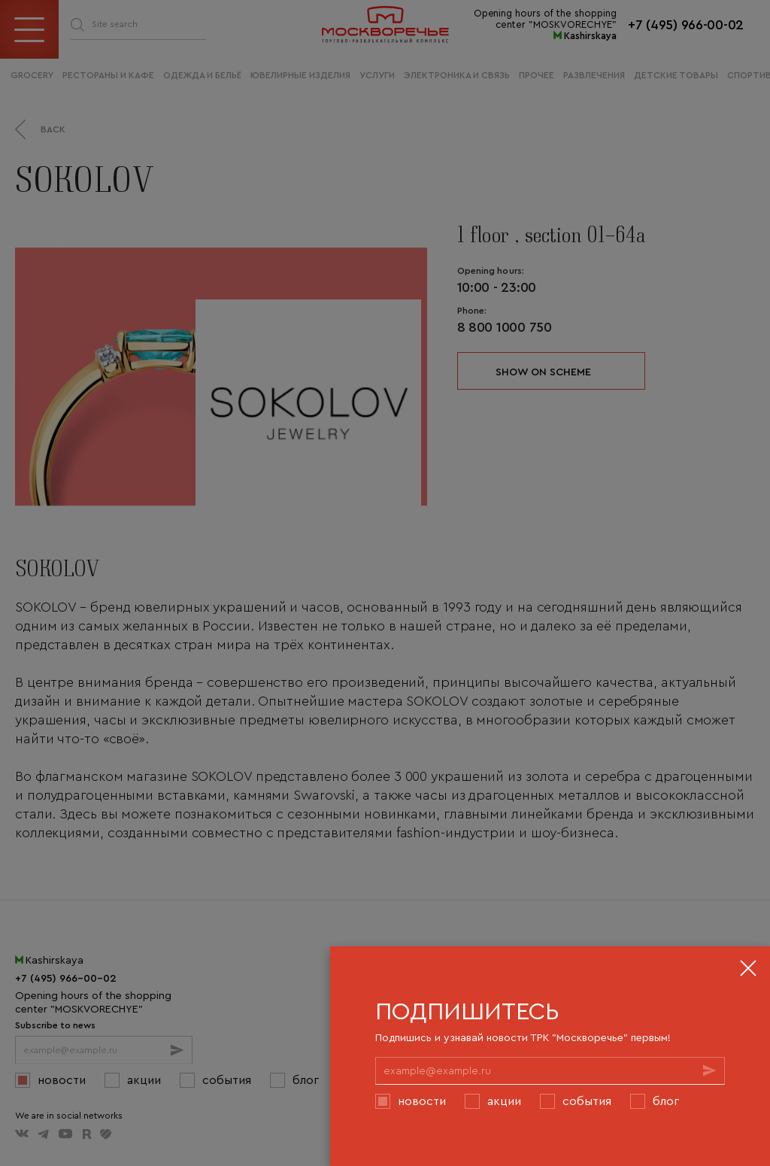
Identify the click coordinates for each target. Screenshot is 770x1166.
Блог (666, 1100)
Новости (422, 1100)
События (586, 1100)
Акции (504, 1100)
